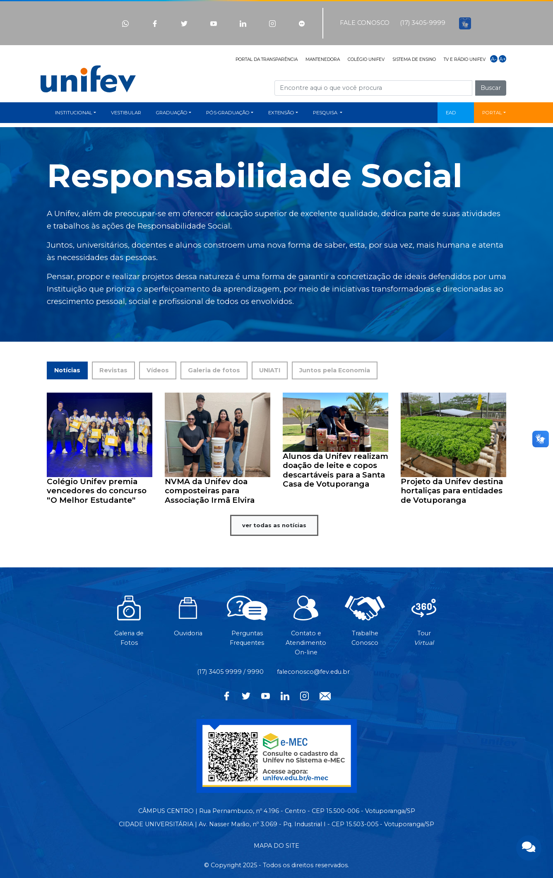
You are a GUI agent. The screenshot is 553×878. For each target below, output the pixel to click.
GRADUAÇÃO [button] (172, 113)
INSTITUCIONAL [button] (73, 113)
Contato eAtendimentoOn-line (306, 630)
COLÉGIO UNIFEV (366, 59)
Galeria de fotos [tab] (214, 370)
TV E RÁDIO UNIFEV (465, 59)
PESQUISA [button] (326, 113)
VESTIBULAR (126, 113)
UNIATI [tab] (269, 370)
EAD (451, 113)
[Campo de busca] (373, 88)
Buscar (491, 88)
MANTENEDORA (322, 59)
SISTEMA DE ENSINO (414, 59)
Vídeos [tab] (158, 370)
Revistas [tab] (113, 370)
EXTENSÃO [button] (281, 113)
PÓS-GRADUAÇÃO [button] (228, 113)
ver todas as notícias (274, 525)
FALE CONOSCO (365, 23)
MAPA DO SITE (276, 845)
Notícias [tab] (67, 370)
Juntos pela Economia (334, 370)
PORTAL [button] (492, 113)
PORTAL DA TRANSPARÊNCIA (267, 59)
